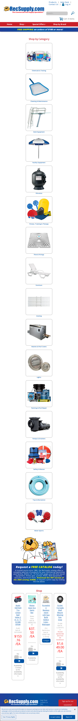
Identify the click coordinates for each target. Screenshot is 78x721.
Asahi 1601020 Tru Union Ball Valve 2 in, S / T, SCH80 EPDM (17, 615)
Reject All (69, 717)
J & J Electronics (46, 629)
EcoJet (60, 623)
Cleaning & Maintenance (39, 88)
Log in (66, 4)
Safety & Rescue (39, 456)
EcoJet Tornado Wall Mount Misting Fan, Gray (60, 612)
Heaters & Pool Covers (39, 333)
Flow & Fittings (39, 241)
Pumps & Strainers (39, 425)
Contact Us (53, 4)
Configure (46, 641)
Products (53, 2)
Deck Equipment (39, 118)
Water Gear (32, 617)
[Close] (75, 709)
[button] (67, 19)
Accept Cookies (55, 717)
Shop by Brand (59, 24)
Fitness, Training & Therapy (39, 210)
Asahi (18, 628)
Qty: (18, 654)
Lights (39, 364)
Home (9, 24)
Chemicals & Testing (39, 57)
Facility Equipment (39, 149)
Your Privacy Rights (9, 717)
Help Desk (64, 2)
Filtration (39, 180)
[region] (39, 713)
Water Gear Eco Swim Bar (32, 609)
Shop (22, 24)
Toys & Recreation (39, 486)
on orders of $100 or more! (40, 29)
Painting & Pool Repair (39, 394)
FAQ (41, 704)
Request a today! (39, 567)
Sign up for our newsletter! (67, 703)
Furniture (39, 272)
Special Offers (39, 24)
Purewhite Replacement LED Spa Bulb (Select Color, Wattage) (46, 615)
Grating (39, 302)
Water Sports (39, 517)
